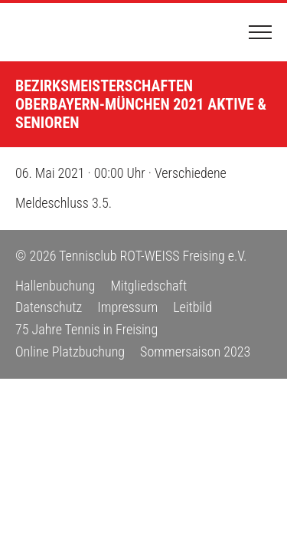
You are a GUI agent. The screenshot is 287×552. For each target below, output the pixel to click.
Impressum (127, 307)
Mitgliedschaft (148, 286)
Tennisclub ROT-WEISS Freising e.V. (72, 32)
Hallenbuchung (55, 286)
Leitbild (192, 307)
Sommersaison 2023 (195, 351)
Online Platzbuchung (70, 351)
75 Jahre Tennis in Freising (86, 329)
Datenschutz (48, 307)
